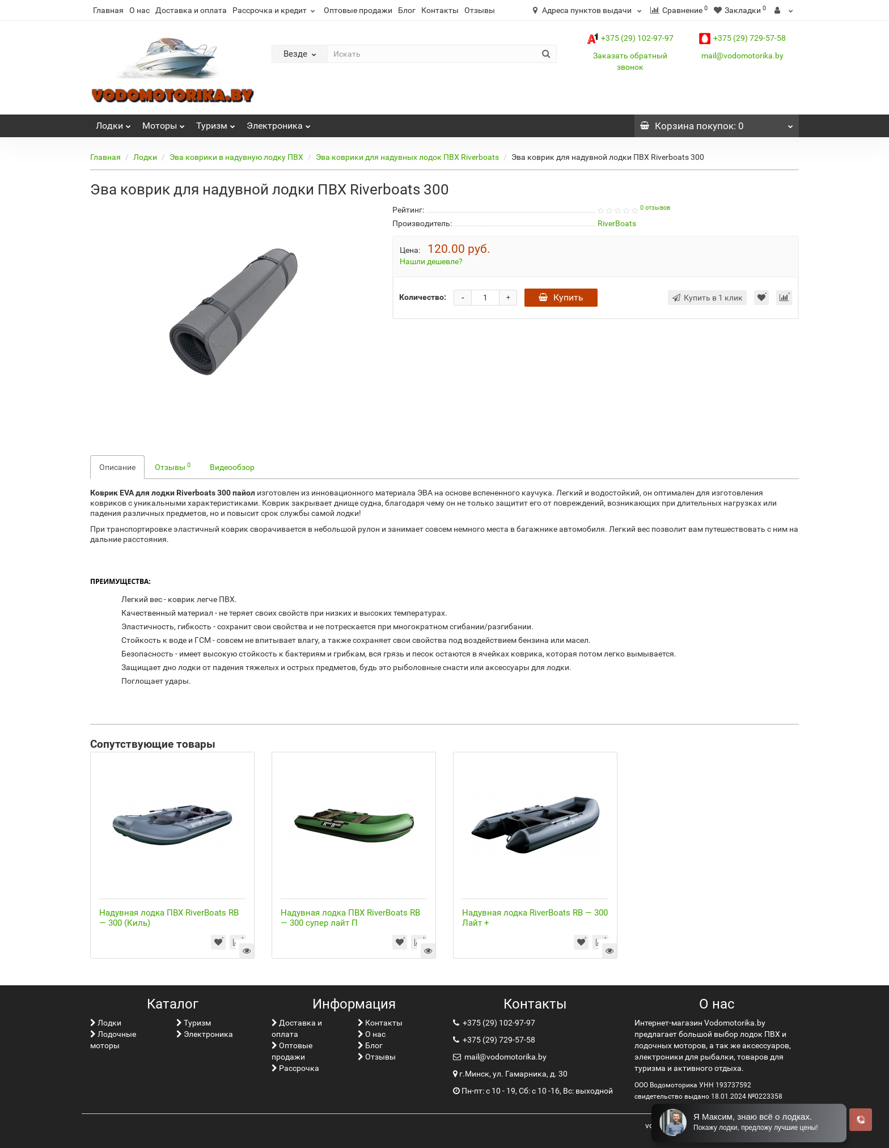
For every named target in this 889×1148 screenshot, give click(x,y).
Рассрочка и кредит (275, 10)
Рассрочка (295, 1068)
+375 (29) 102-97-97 (630, 38)
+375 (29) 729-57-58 (742, 38)
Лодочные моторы (113, 1040)
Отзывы (479, 10)
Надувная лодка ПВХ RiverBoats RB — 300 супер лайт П (350, 918)
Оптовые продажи (358, 10)
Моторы (163, 123)
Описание (117, 467)
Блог (407, 10)
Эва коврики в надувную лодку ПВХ (236, 157)
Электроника (279, 123)
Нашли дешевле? (431, 261)
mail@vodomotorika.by (742, 55)
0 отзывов (655, 207)
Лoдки (113, 123)
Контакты (440, 10)
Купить (561, 297)
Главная (108, 10)
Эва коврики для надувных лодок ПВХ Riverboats (407, 157)
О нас (139, 10)
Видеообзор (232, 467)
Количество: (422, 297)
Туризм (215, 123)
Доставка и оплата (191, 10)
